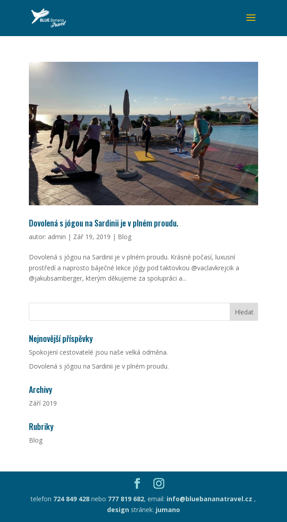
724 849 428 (71, 498)
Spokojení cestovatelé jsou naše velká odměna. (98, 352)
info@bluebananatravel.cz (208, 498)
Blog (124, 236)
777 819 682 (126, 498)
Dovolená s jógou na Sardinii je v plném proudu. (103, 223)
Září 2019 (43, 403)
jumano (168, 509)
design (118, 509)
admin (57, 236)
